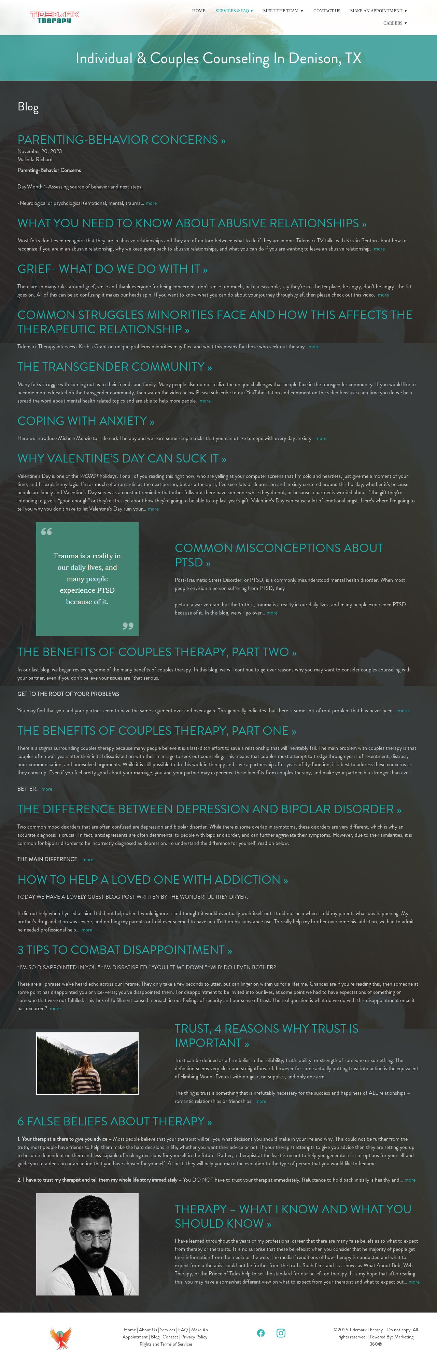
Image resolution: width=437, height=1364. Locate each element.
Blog (155, 1337)
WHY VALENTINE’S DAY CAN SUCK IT (118, 458)
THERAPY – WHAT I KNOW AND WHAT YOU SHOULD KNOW (293, 1216)
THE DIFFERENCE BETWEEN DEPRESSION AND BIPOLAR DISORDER (205, 809)
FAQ (183, 1330)
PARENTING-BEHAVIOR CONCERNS (117, 140)
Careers (395, 23)
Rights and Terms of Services (166, 1344)
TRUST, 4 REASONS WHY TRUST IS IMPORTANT (267, 1035)
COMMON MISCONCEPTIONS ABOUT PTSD (279, 555)
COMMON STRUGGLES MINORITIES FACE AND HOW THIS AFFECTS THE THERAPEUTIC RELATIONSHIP (215, 322)
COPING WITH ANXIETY (82, 421)
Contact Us (326, 11)
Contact (170, 1337)
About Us (148, 1330)
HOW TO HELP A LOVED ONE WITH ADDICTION (149, 880)
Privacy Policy (194, 1337)
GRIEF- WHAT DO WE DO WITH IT (108, 269)
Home (199, 11)
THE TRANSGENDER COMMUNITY (111, 367)
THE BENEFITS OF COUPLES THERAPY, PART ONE (153, 731)
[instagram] (281, 1332)
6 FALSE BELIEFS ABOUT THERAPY (111, 1121)
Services (167, 1330)
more (151, 203)
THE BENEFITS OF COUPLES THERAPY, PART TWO (153, 652)
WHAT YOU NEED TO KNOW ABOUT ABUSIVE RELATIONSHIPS (188, 223)
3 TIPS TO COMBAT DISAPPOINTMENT (121, 950)
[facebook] (261, 1332)
